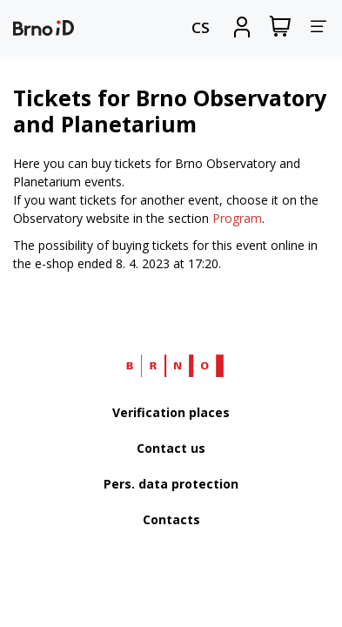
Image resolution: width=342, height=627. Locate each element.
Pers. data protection (171, 483)
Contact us (171, 448)
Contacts (171, 519)
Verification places (171, 412)
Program (237, 218)
